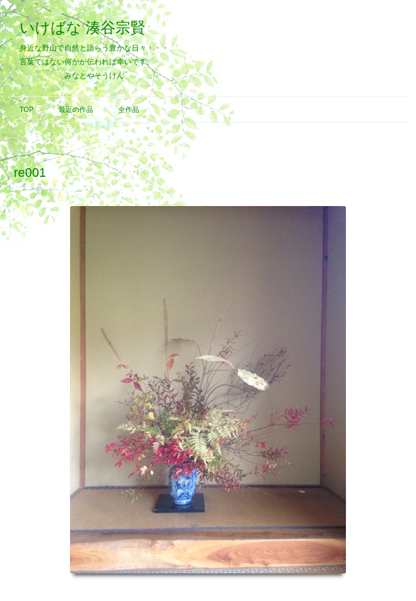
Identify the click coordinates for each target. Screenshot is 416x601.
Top (26, 110)
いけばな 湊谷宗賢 (82, 27)
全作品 (128, 110)
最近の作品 (76, 110)
